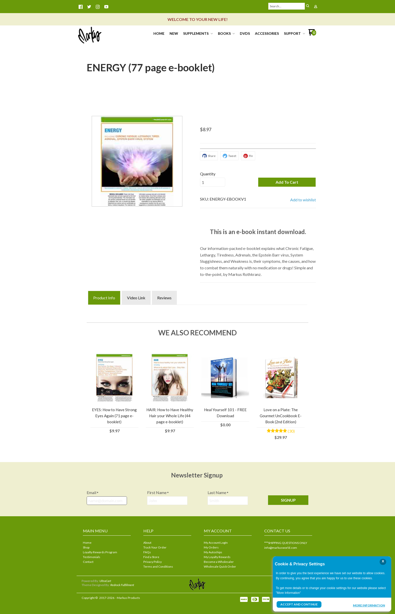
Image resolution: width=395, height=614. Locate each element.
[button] (287, 182)
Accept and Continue (299, 604)
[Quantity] (212, 182)
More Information (369, 605)
